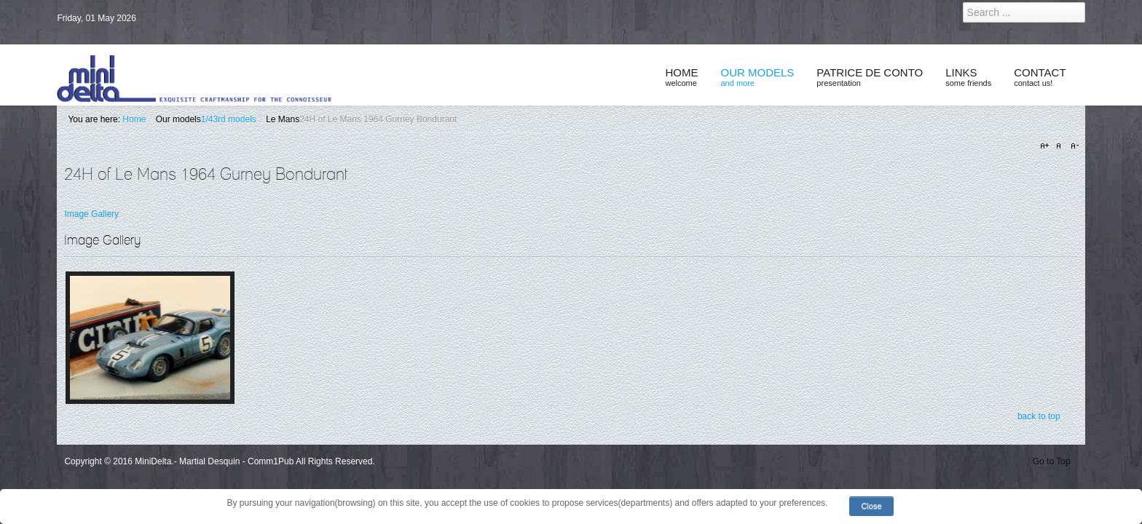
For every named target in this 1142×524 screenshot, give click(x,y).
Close (871, 505)
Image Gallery (91, 214)
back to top (1038, 416)
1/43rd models (228, 119)
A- (1072, 146)
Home (134, 119)
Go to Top (1052, 461)
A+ (1046, 146)
